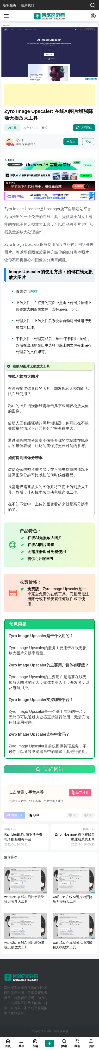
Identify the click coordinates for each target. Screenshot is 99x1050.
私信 (88, 141)
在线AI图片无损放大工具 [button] (28, 366)
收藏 (34, 815)
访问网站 (84, 128)
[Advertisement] (49, 95)
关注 (71, 141)
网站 (33, 291)
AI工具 (12, 128)
